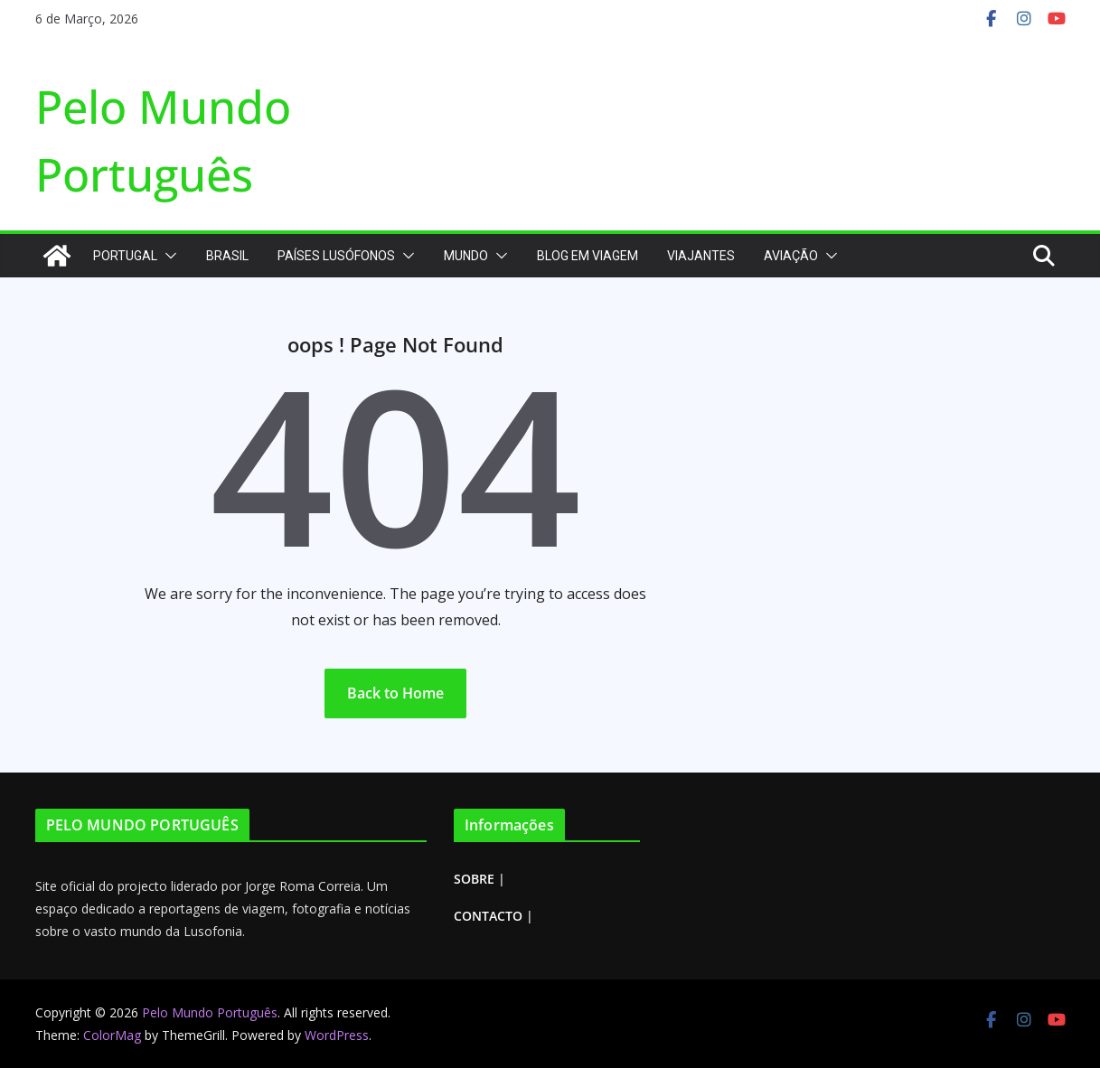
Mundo (466, 255)
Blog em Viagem (587, 255)
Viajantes (701, 255)
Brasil (227, 255)
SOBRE (474, 878)
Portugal (125, 255)
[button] (167, 255)
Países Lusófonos (336, 255)
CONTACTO (488, 915)
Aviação (791, 255)
